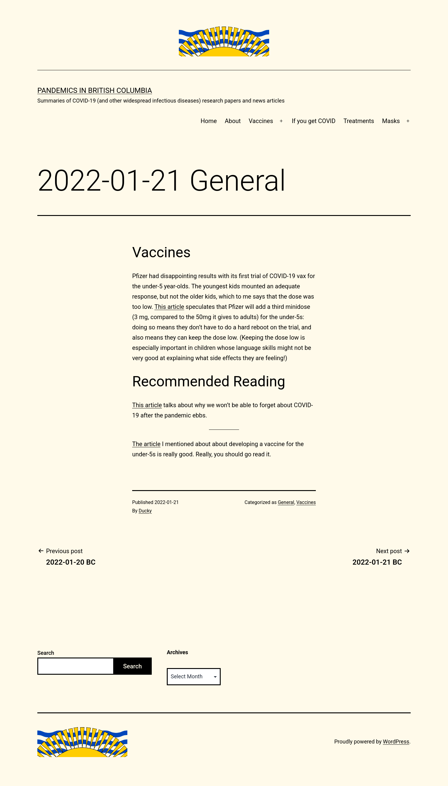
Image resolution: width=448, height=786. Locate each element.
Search (45, 653)
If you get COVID (313, 121)
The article (146, 444)
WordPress (396, 741)
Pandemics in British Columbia (94, 90)
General (286, 502)
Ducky (145, 511)
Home (209, 121)
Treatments (359, 121)
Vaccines (261, 121)
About (233, 121)
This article (169, 306)
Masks (391, 121)
